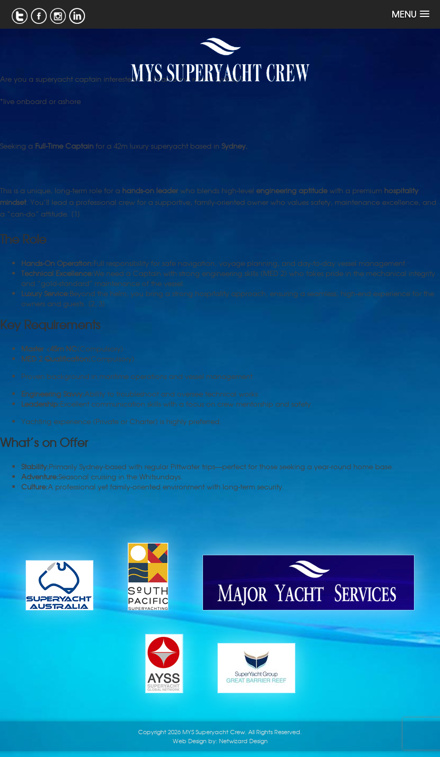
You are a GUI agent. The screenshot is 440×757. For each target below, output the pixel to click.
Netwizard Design (243, 740)
